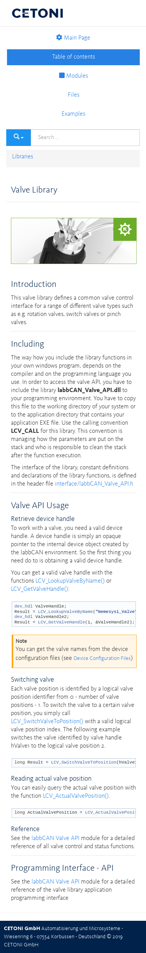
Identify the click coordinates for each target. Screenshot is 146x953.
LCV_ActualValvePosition (115, 812)
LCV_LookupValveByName (65, 611)
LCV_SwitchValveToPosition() (47, 722)
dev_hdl (23, 606)
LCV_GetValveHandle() (39, 589)
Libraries (22, 157)
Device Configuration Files (102, 658)
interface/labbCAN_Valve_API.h (94, 484)
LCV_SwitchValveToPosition (83, 762)
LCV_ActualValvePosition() (76, 796)
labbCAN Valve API (55, 838)
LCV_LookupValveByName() (70, 581)
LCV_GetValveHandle (61, 622)
